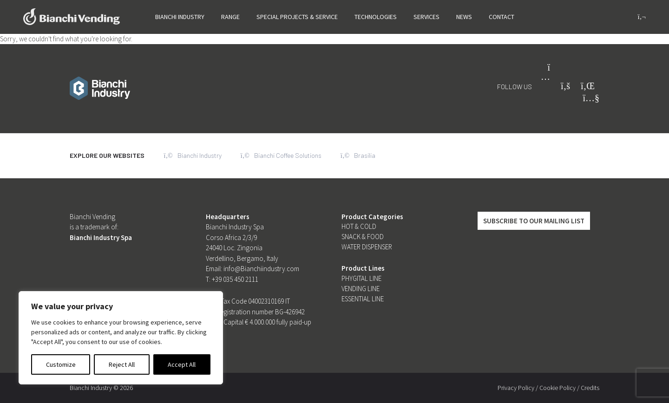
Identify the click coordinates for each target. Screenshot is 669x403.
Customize (61, 364)
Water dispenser (366, 246)
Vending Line (360, 288)
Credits (590, 388)
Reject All (122, 364)
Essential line (362, 298)
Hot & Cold (358, 226)
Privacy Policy (516, 388)
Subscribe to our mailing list (533, 220)
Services (426, 17)
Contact (501, 17)
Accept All (182, 364)
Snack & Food (362, 236)
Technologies (375, 17)
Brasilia (358, 155)
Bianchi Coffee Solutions (281, 155)
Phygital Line (361, 278)
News (464, 17)
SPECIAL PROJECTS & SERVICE (297, 17)
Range (230, 17)
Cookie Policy (557, 388)
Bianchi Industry (179, 17)
